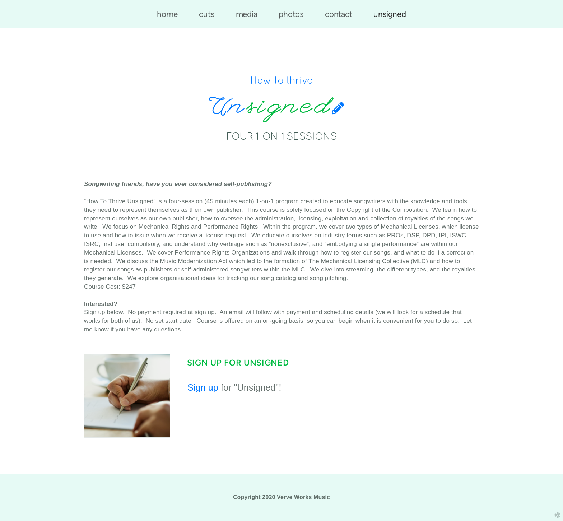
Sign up (202, 387)
